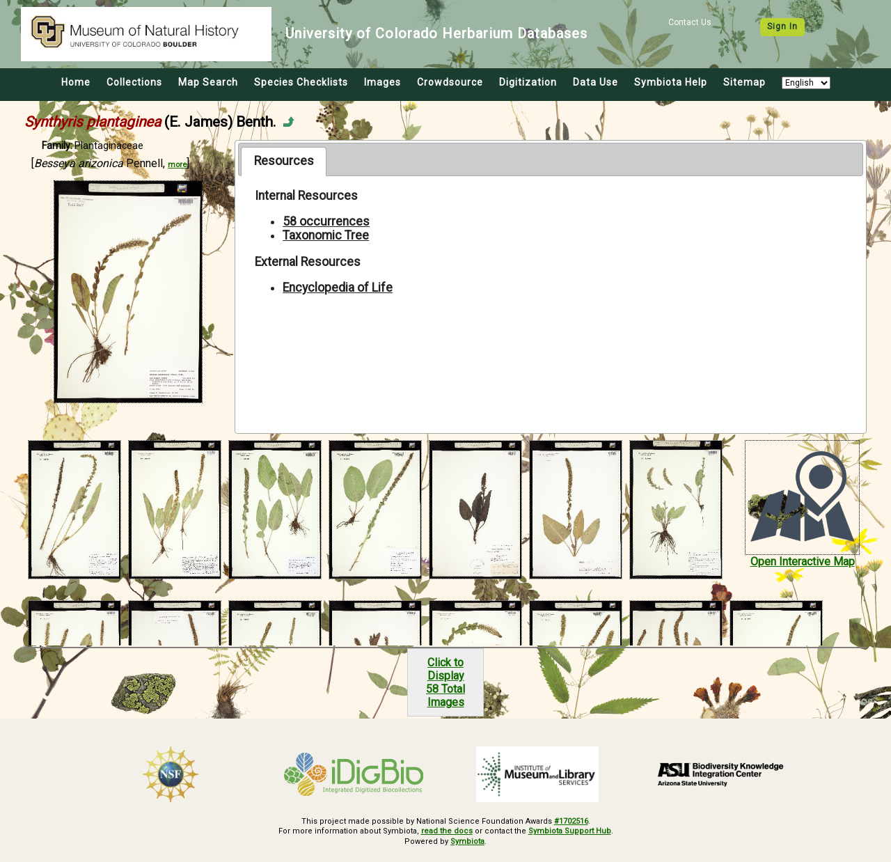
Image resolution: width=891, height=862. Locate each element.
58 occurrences (326, 221)
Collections (134, 82)
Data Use (595, 82)
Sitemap (744, 82)
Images (382, 82)
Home (75, 82)
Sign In (782, 26)
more (177, 164)
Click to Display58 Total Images (445, 682)
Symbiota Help (670, 82)
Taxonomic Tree (326, 235)
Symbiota (467, 841)
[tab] (283, 161)
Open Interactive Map (802, 561)
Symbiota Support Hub (569, 831)
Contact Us (689, 22)
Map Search (208, 82)
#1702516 (571, 821)
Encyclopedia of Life (338, 288)
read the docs (447, 831)
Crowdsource (450, 82)
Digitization (528, 82)
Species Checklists (301, 82)
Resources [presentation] (284, 161)
